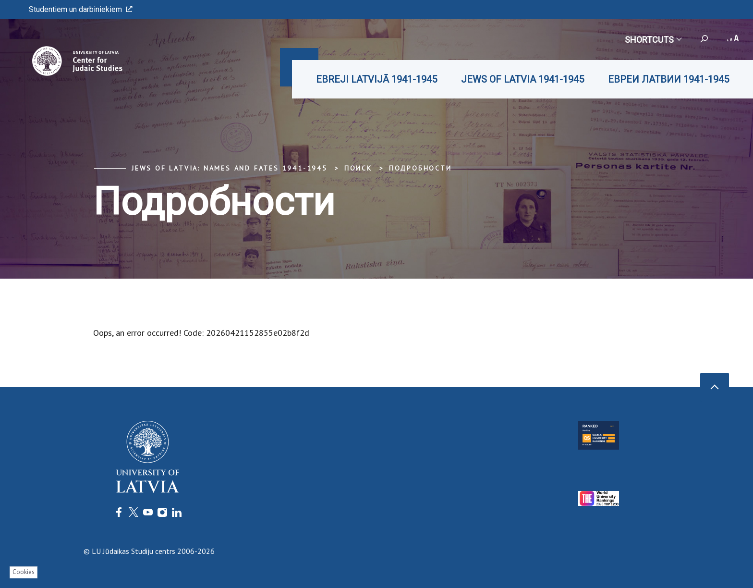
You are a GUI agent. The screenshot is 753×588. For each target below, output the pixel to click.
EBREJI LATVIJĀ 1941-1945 (376, 79)
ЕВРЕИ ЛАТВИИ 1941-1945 (668, 79)
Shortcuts (653, 40)
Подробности (420, 168)
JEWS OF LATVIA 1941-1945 (522, 79)
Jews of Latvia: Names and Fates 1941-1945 (230, 168)
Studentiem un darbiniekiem (81, 9)
